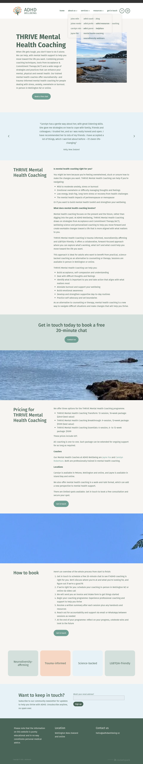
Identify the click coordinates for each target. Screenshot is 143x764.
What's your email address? (83, 694)
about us (72, 10)
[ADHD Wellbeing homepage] (24, 11)
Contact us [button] (71, 339)
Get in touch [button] (61, 504)
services (85, 10)
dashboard (28, 759)
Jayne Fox (106, 457)
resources (98, 10)
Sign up (78, 704)
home (62, 10)
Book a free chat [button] (41, 96)
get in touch (112, 10)
